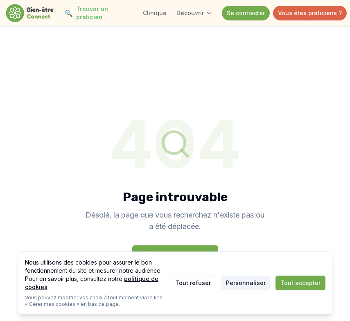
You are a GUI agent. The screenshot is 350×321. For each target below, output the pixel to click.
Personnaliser (246, 282)
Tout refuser (193, 282)
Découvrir (194, 12)
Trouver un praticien (86, 12)
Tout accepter (300, 282)
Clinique (155, 12)
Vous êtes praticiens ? (310, 12)
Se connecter (246, 12)
